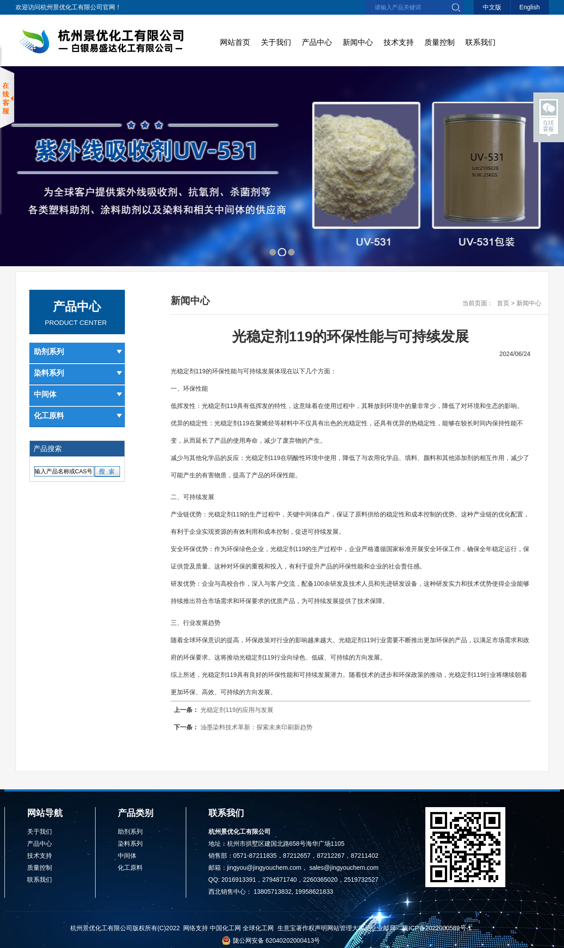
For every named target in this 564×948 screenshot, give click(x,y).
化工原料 (78, 416)
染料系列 (78, 373)
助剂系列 (78, 352)
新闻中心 (358, 42)
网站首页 (235, 42)
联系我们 (480, 42)
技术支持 (399, 42)
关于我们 (276, 42)
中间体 (78, 394)
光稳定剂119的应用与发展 (236, 709)
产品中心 (317, 42)
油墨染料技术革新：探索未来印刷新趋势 (256, 727)
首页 (503, 303)
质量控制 (439, 42)
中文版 (492, 7)
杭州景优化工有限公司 (71, 7)
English (530, 7)
